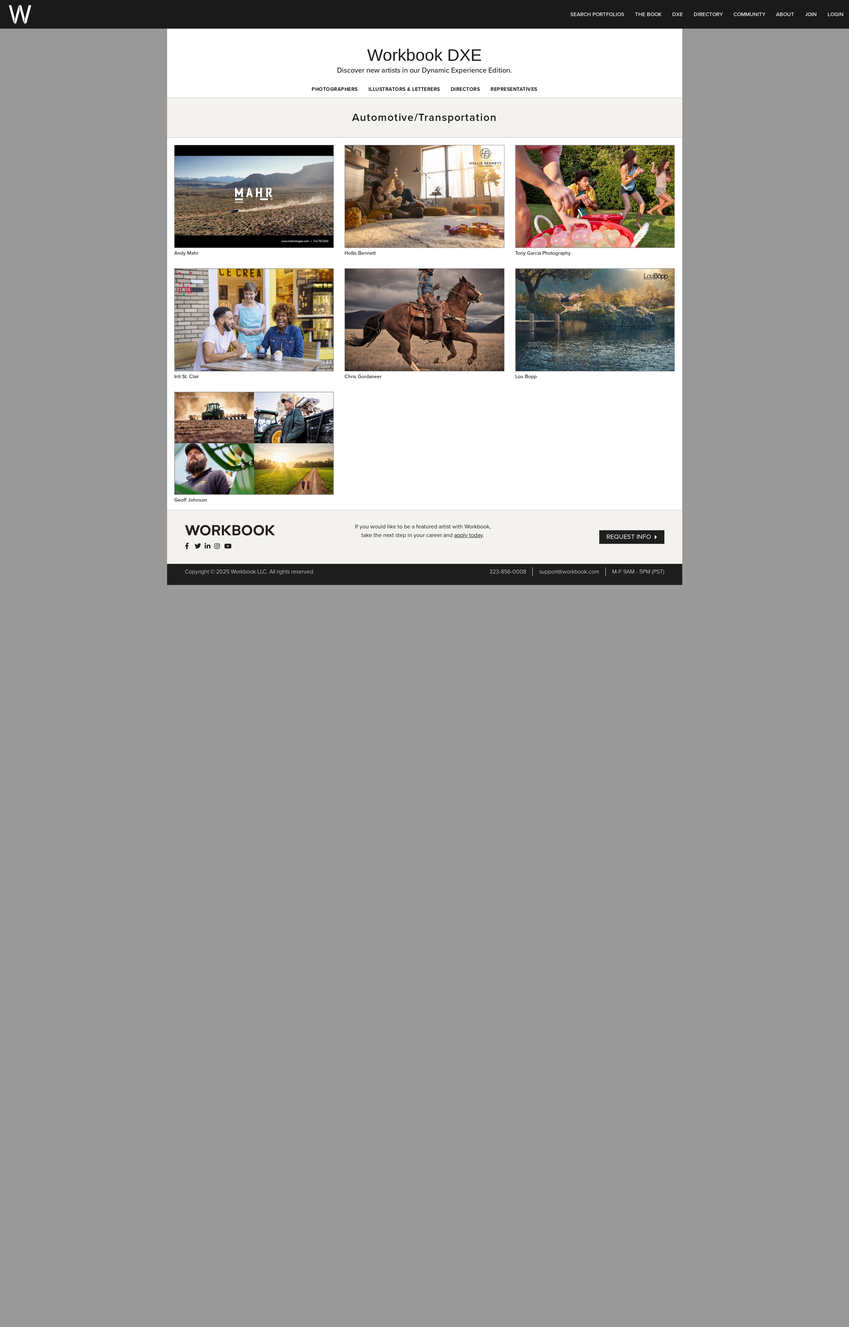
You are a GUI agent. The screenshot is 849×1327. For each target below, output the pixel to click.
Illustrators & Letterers (404, 89)
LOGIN (836, 14)
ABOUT (785, 14)
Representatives (514, 89)
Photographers (335, 89)
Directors (465, 89)
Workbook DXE (424, 54)
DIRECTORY (708, 14)
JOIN (811, 14)
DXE (677, 14)
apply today (468, 535)
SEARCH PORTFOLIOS (597, 14)
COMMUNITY (749, 14)
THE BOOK (648, 14)
